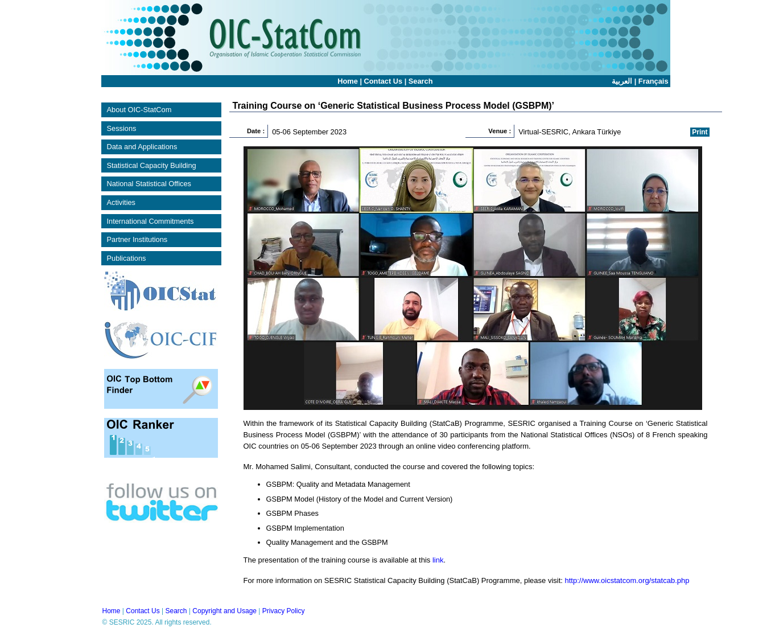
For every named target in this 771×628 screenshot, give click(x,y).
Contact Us (383, 81)
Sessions (122, 128)
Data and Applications (142, 146)
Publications (126, 258)
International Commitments (150, 221)
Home (347, 81)
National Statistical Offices (149, 183)
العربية (622, 81)
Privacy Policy (283, 611)
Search (421, 81)
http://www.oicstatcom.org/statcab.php (627, 580)
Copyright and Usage (224, 611)
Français (653, 81)
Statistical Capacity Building (151, 165)
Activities (121, 202)
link (438, 560)
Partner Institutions (137, 239)
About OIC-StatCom (139, 109)
